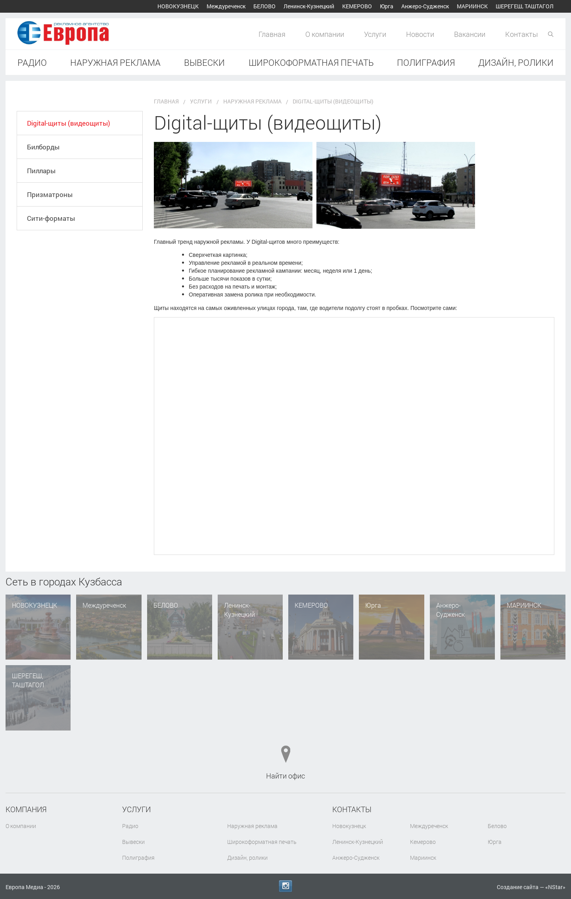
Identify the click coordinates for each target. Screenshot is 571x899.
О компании (324, 34)
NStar (555, 887)
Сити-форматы (53, 247)
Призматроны (52, 217)
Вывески (204, 62)
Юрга (386, 6)
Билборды (46, 156)
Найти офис (285, 775)
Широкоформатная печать (311, 62)
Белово (264, 6)
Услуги (375, 34)
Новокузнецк (178, 6)
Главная (272, 34)
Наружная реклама (115, 62)
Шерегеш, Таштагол (525, 6)
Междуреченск (226, 6)
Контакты (521, 34)
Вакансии (469, 34)
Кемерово (357, 6)
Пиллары (44, 186)
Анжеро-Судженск (425, 6)
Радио (32, 62)
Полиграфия (426, 62)
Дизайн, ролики (516, 62)
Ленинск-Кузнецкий (309, 6)
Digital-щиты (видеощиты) (73, 126)
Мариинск (472, 6)
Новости (420, 34)
